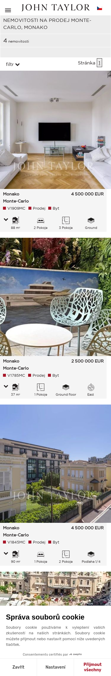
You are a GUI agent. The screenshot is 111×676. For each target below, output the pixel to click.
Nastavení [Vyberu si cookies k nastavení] (55, 667)
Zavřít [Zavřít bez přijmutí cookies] (18, 667)
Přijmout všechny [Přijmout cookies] (92, 667)
